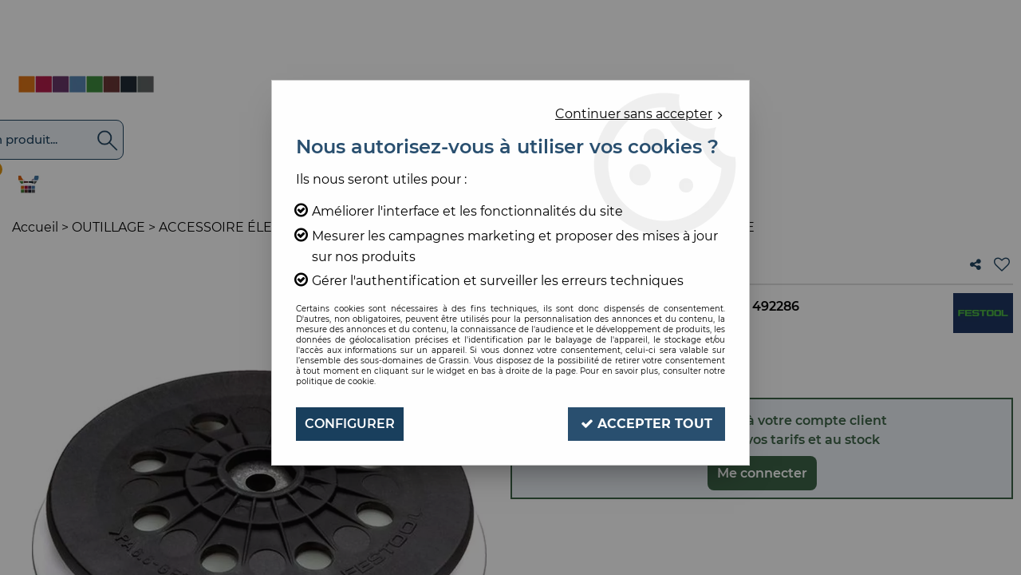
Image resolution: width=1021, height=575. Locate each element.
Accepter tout (646, 423)
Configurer (350, 423)
